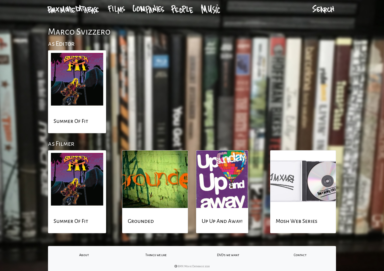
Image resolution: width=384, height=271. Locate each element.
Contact (300, 255)
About (84, 255)
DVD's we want (228, 255)
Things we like (156, 255)
